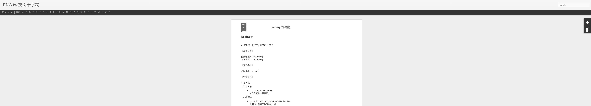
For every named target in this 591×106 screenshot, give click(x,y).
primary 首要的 (280, 27)
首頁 (18, 12)
